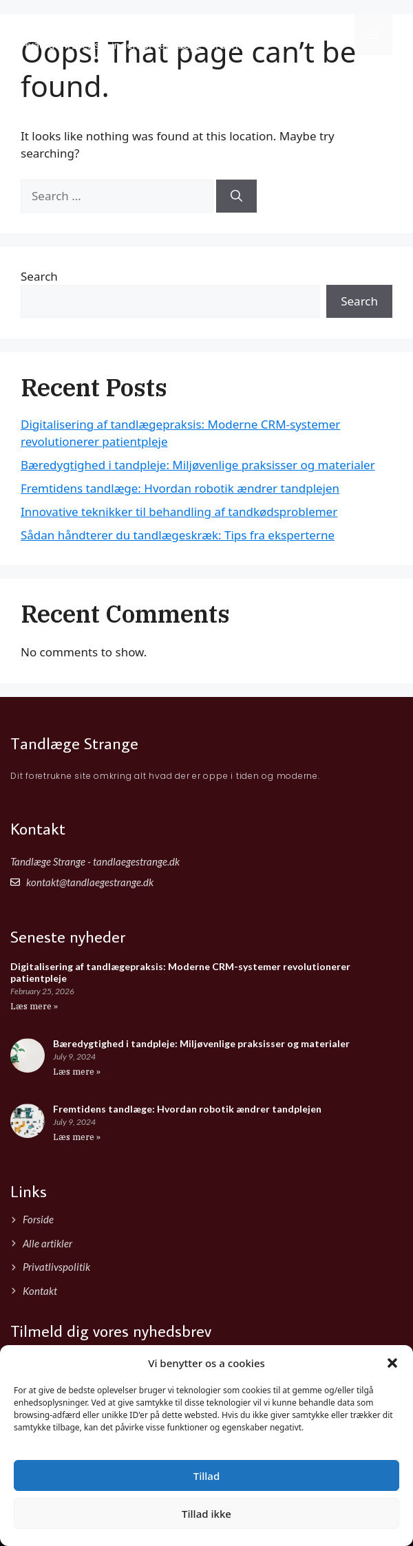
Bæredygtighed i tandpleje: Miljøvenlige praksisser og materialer (198, 465)
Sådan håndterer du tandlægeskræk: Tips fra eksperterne (178, 535)
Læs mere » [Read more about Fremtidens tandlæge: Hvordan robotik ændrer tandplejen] (76, 1137)
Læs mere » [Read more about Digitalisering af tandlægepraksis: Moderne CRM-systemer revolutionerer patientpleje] (34, 1006)
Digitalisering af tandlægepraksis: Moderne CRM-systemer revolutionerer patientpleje (180, 972)
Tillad (206, 1476)
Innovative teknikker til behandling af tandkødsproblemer (179, 511)
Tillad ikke (206, 1514)
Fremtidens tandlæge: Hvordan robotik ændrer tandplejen (180, 488)
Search (39, 276)
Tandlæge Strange (98, 27)
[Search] (236, 196)
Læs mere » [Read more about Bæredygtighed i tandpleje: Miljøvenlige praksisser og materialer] (76, 1071)
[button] (392, 1363)
